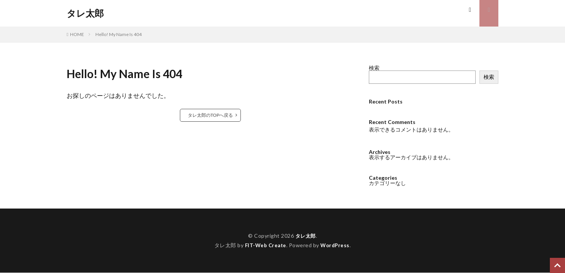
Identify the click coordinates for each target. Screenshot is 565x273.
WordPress (336, 245)
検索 (374, 67)
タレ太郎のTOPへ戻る (210, 115)
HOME (77, 34)
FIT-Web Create (265, 245)
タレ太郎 (85, 13)
